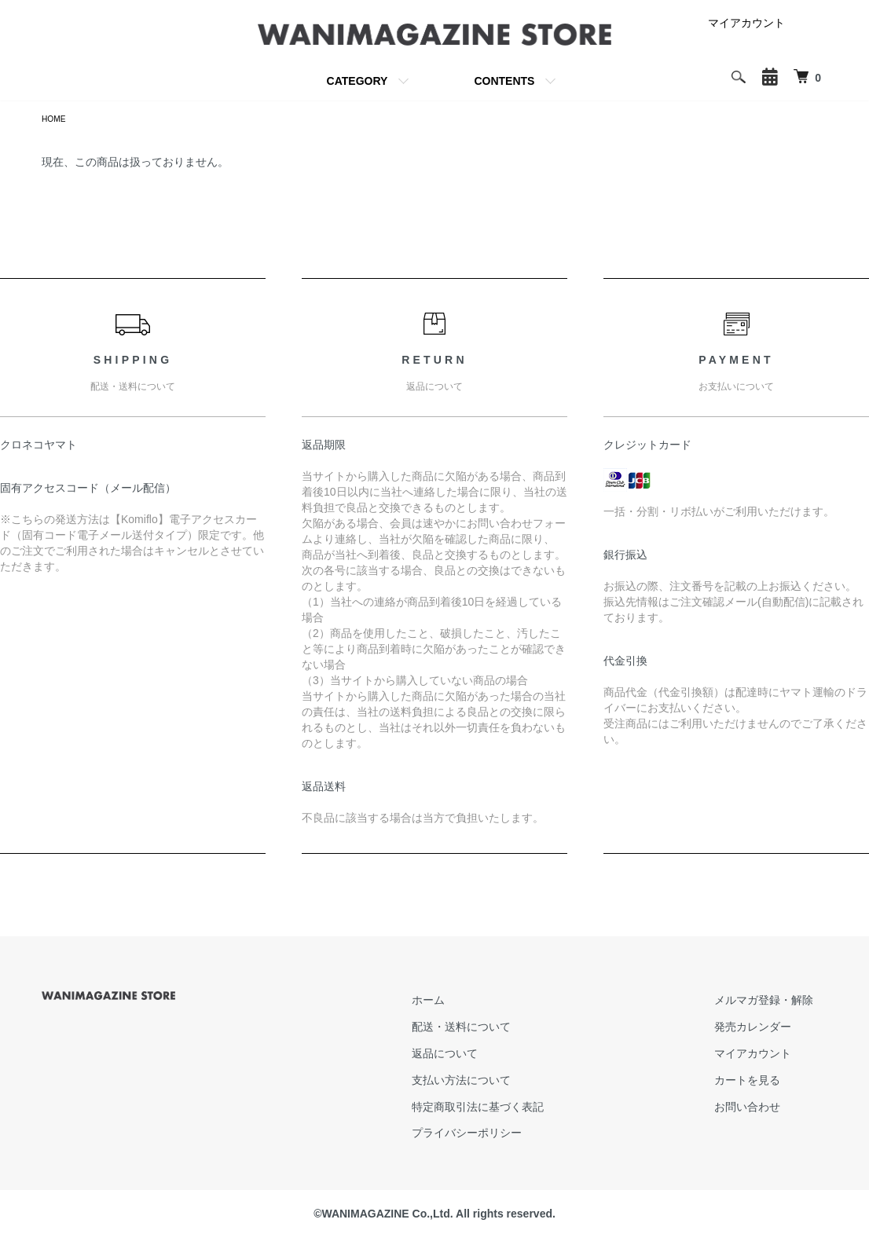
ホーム (471, 1003)
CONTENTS (504, 81)
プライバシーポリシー (510, 1136)
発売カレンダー (766, 1029)
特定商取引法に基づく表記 (521, 1109)
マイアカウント (746, 22)
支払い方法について (504, 1082)
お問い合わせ (761, 1109)
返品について (488, 1055)
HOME (56, 120)
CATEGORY (357, 81)
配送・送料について (504, 1029)
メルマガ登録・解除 (777, 1003)
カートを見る (761, 1082)
